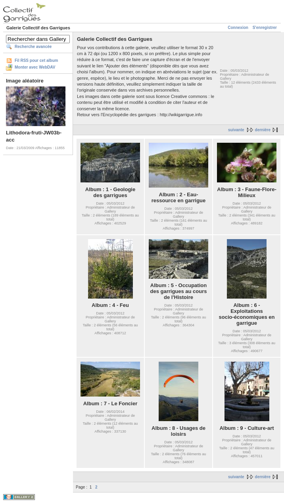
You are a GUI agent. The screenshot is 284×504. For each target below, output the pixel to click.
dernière (263, 130)
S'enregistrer (265, 27)
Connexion (238, 27)
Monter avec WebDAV (35, 67)
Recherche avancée (33, 46)
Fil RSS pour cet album (36, 60)
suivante (236, 130)
